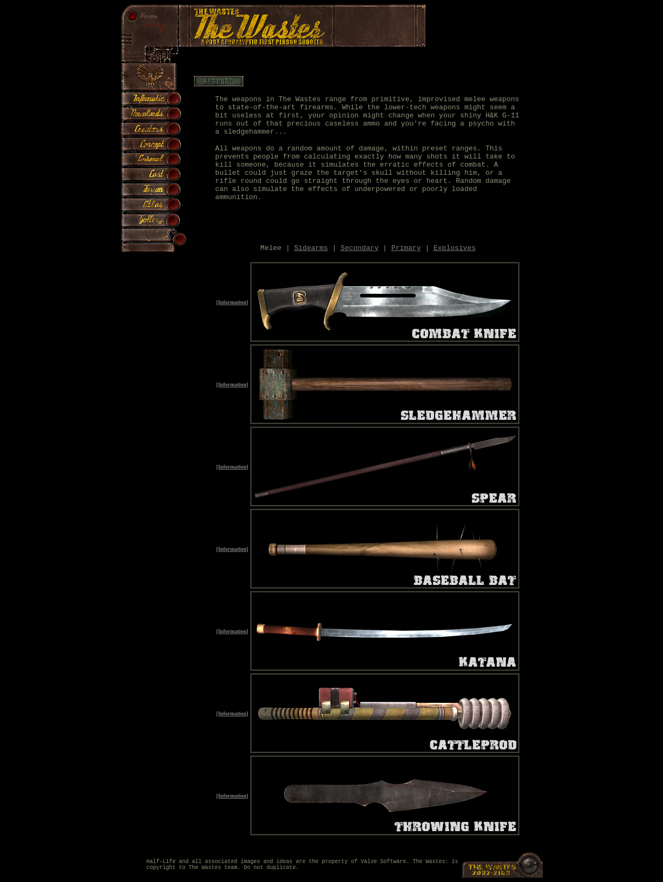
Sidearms (311, 248)
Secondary (359, 248)
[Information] (232, 302)
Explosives (455, 248)
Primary (406, 248)
